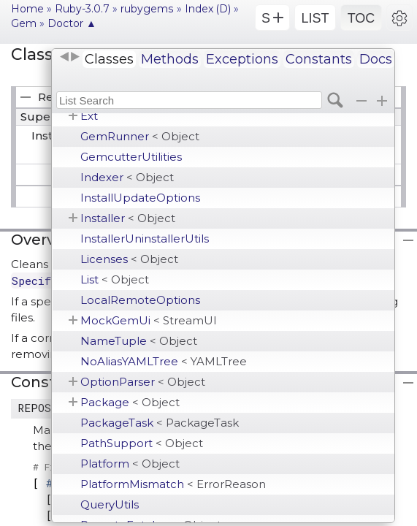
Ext (89, 116)
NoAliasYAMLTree (163, 361)
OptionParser (142, 382)
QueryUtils (109, 504)
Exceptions (242, 59)
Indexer (127, 177)
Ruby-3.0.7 (82, 8)
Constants (319, 59)
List (114, 279)
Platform (130, 463)
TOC (361, 18)
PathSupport (141, 443)
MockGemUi (148, 320)
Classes (109, 59)
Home (27, 8)
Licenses (129, 259)
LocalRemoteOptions (140, 300)
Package (130, 402)
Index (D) (208, 8)
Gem (24, 23)
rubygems (147, 8)
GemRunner (139, 136)
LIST (315, 18)
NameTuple (138, 341)
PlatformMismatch (173, 484)
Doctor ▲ (71, 23)
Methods (170, 59)
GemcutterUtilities (131, 157)
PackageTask (159, 423)
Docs (375, 59)
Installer (127, 218)
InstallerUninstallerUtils (144, 238)
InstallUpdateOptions (140, 198)
